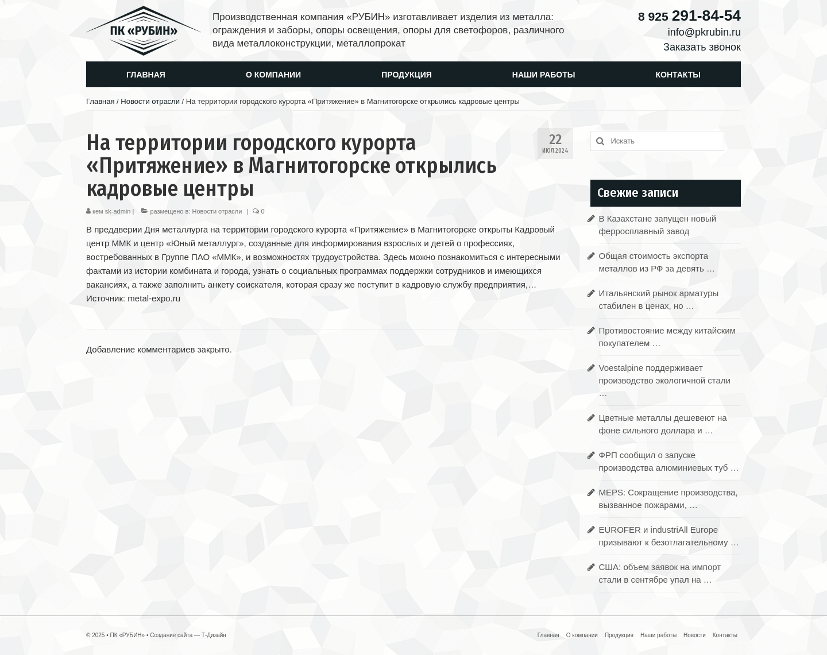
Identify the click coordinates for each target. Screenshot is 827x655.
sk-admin (118, 211)
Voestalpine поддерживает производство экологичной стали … (665, 380)
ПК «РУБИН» (127, 635)
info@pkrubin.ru (704, 32)
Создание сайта (171, 635)
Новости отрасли (217, 211)
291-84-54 (689, 15)
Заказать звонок (702, 47)
